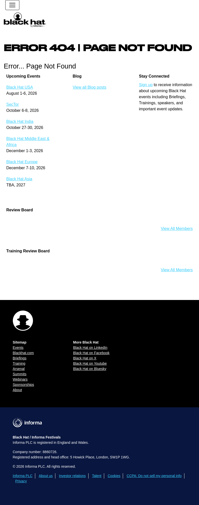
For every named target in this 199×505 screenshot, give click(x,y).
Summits (19, 374)
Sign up (145, 85)
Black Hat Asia (19, 179)
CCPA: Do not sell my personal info (154, 476)
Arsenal (19, 369)
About (17, 390)
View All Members (177, 228)
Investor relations (72, 476)
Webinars (20, 379)
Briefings (19, 358)
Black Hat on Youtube (90, 363)
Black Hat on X (85, 358)
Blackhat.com (23, 353)
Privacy (21, 481)
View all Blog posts (89, 87)
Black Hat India (19, 121)
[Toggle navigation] (12, 5)
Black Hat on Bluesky (89, 369)
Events (18, 348)
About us (46, 476)
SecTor (12, 104)
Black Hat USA (19, 87)
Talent (96, 476)
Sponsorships (23, 385)
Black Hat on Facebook (91, 353)
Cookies (114, 476)
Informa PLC (23, 476)
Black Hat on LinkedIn (90, 348)
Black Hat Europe (22, 162)
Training (19, 363)
